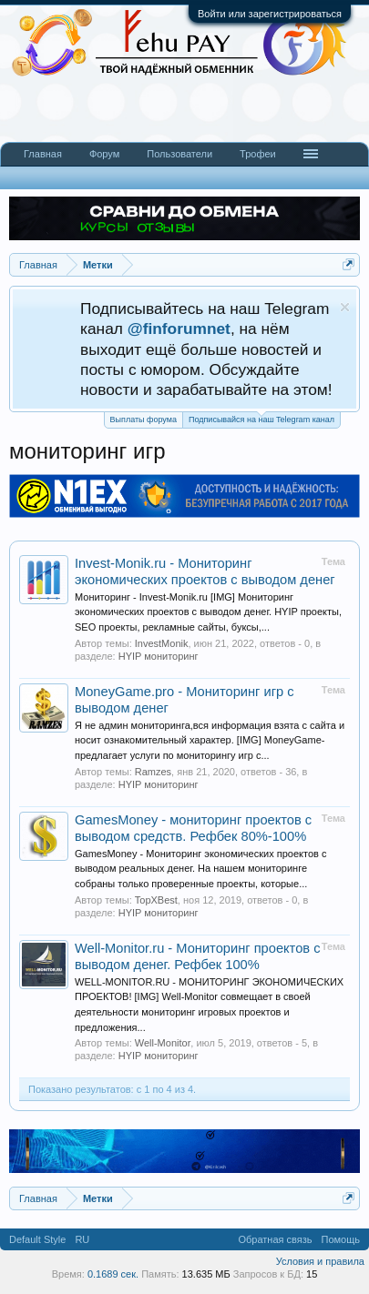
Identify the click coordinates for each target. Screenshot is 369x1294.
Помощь (341, 1239)
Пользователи (179, 153)
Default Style (37, 1239)
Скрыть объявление (345, 307)
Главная (43, 153)
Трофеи (258, 153)
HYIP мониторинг (158, 656)
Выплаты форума (143, 419)
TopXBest (156, 900)
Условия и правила (320, 1261)
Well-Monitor (163, 1042)
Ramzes (153, 771)
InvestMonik (162, 643)
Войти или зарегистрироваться (270, 13)
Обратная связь (275, 1239)
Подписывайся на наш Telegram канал (261, 418)
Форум (104, 153)
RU (82, 1239)
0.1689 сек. (112, 1274)
